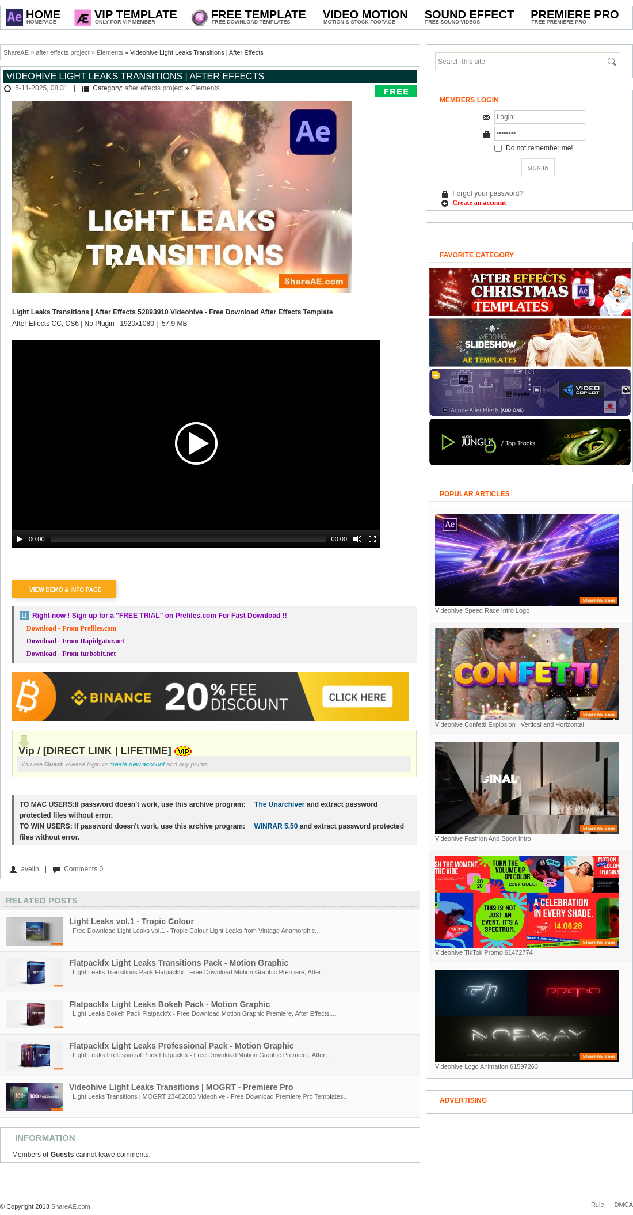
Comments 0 (83, 869)
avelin (30, 869)
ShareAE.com (70, 1206)
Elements (110, 52)
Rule (597, 1204)
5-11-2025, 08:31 (41, 88)
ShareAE (16, 52)
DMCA (624, 1204)
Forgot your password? (487, 193)
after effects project (62, 52)
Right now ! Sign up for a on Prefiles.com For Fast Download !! (159, 616)
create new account (137, 764)
